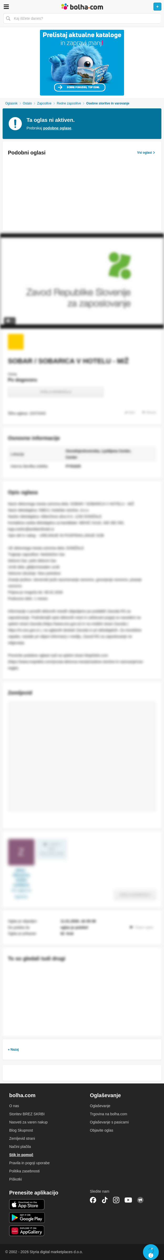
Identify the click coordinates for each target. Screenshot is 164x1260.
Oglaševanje (100, 1106)
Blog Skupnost (21, 1130)
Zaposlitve (44, 103)
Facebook (93, 1200)
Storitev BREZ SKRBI (27, 1114)
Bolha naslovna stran (82, 7)
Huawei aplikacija (27, 1231)
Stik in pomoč (21, 1155)
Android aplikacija (27, 1217)
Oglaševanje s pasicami (109, 1122)
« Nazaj (13, 1049)
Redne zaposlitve (69, 103)
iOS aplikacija (27, 1204)
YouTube (128, 1200)
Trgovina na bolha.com (108, 1114)
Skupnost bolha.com (140, 1200)
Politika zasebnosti (24, 1171)
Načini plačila (20, 1146)
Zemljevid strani (22, 1138)
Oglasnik (11, 103)
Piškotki (15, 1179)
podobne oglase (57, 128)
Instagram (116, 1200)
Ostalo (27, 103)
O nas (14, 1106)
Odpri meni (6, 6)
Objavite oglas (101, 1130)
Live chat (151, 1252)
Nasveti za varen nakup (28, 1122)
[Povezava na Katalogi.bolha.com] (82, 63)
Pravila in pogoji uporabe (29, 1163)
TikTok (104, 1200)
